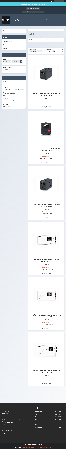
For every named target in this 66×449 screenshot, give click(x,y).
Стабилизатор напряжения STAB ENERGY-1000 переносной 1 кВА (46, 316)
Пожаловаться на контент (29, 447)
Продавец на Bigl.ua (33, 446)
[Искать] (24, 31)
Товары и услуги (36, 19)
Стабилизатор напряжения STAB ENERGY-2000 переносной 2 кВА (46, 371)
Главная (26, 19)
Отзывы (5, 48)
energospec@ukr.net (8, 100)
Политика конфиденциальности (43, 447)
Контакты (56, 19)
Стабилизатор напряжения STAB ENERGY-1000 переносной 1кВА (46, 94)
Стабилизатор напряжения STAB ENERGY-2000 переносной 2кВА (46, 149)
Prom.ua (40, 444)
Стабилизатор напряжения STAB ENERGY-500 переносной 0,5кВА (46, 205)
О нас (47, 19)
